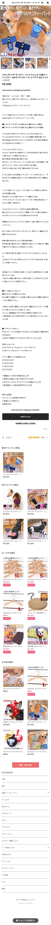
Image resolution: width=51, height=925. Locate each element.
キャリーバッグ (7, 834)
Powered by (25, 903)
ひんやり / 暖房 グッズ (10, 841)
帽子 (3, 786)
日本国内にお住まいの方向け (26, 423)
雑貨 (3, 889)
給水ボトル (6, 806)
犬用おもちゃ (6, 854)
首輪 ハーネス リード (9, 793)
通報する (46, 429)
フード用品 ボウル (8, 848)
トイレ (4, 882)
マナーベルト (6, 861)
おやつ (4, 820)
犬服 (3, 779)
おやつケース (6, 813)
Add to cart (25, 417)
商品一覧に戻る (25, 765)
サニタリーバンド (8, 868)
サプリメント (6, 827)
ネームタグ (5, 800)
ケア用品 (5, 875)
